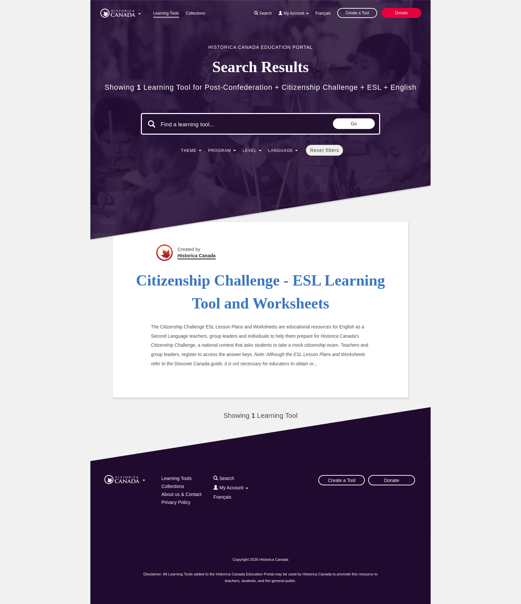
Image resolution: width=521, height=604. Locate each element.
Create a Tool (357, 13)
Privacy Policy (175, 502)
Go (354, 123)
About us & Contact (181, 494)
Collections (195, 13)
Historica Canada (196, 255)
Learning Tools (166, 13)
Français (323, 13)
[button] (120, 12)
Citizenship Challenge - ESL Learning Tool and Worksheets (260, 292)
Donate (401, 13)
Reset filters (324, 150)
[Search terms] (216, 124)
